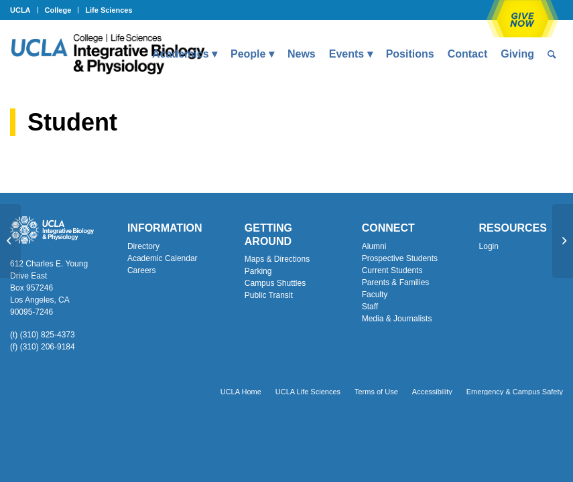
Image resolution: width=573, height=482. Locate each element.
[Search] (552, 54)
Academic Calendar (162, 258)
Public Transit (269, 295)
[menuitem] (24, 10)
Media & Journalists (397, 318)
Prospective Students (400, 258)
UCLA (20, 10)
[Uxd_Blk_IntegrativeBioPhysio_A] (107, 54)
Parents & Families (396, 282)
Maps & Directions (277, 259)
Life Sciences (108, 10)
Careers (141, 270)
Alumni (374, 246)
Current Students (392, 270)
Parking (258, 271)
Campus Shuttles (275, 283)
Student (72, 122)
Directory (143, 246)
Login (489, 246)
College (58, 10)
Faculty (375, 294)
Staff (370, 306)
